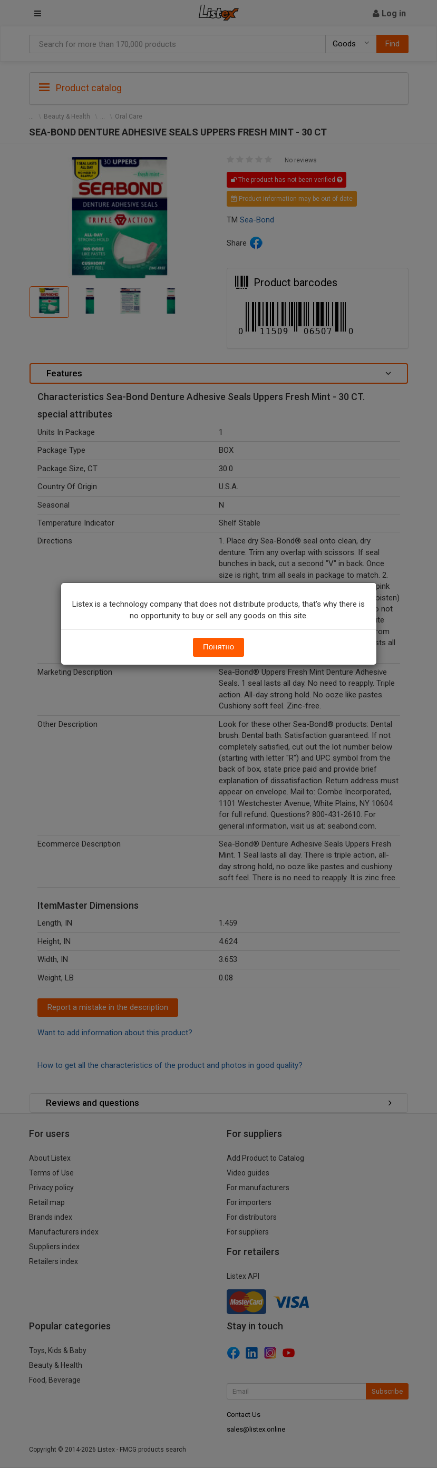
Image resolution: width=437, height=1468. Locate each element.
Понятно (218, 647)
